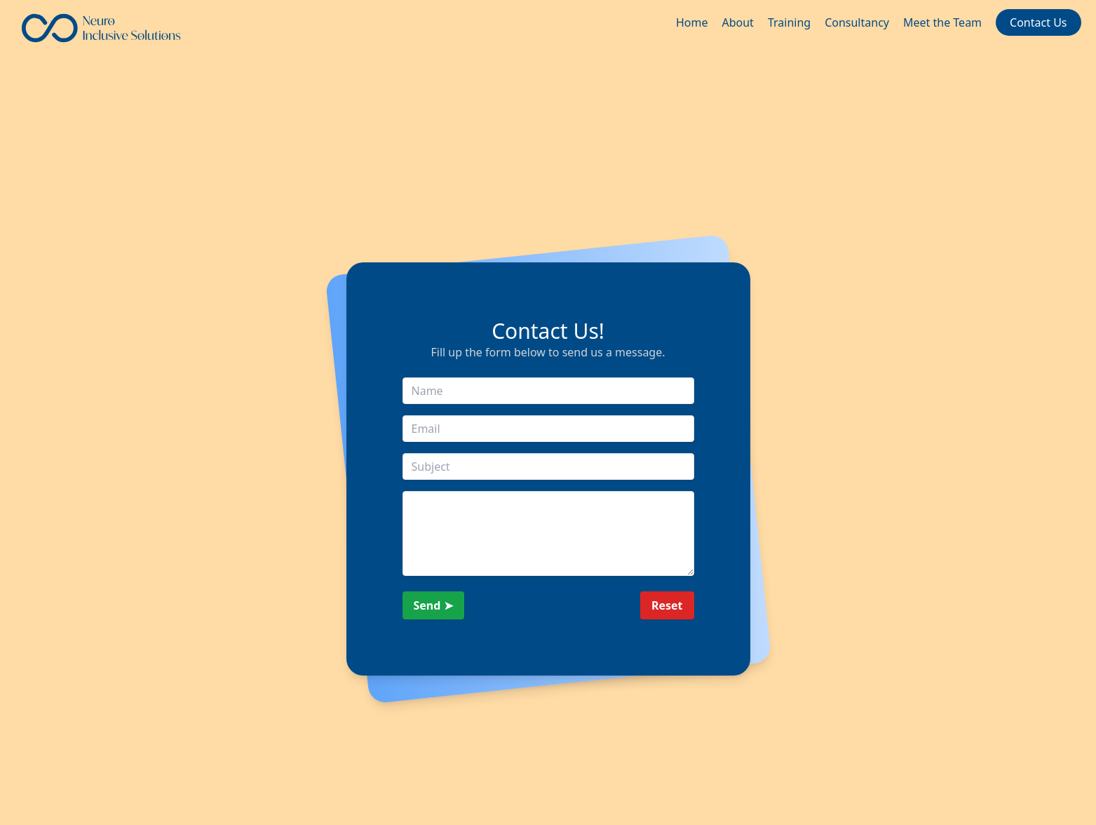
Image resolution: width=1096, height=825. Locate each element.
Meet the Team (942, 22)
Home (692, 22)
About (737, 22)
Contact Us (1038, 22)
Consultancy (857, 22)
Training (789, 22)
